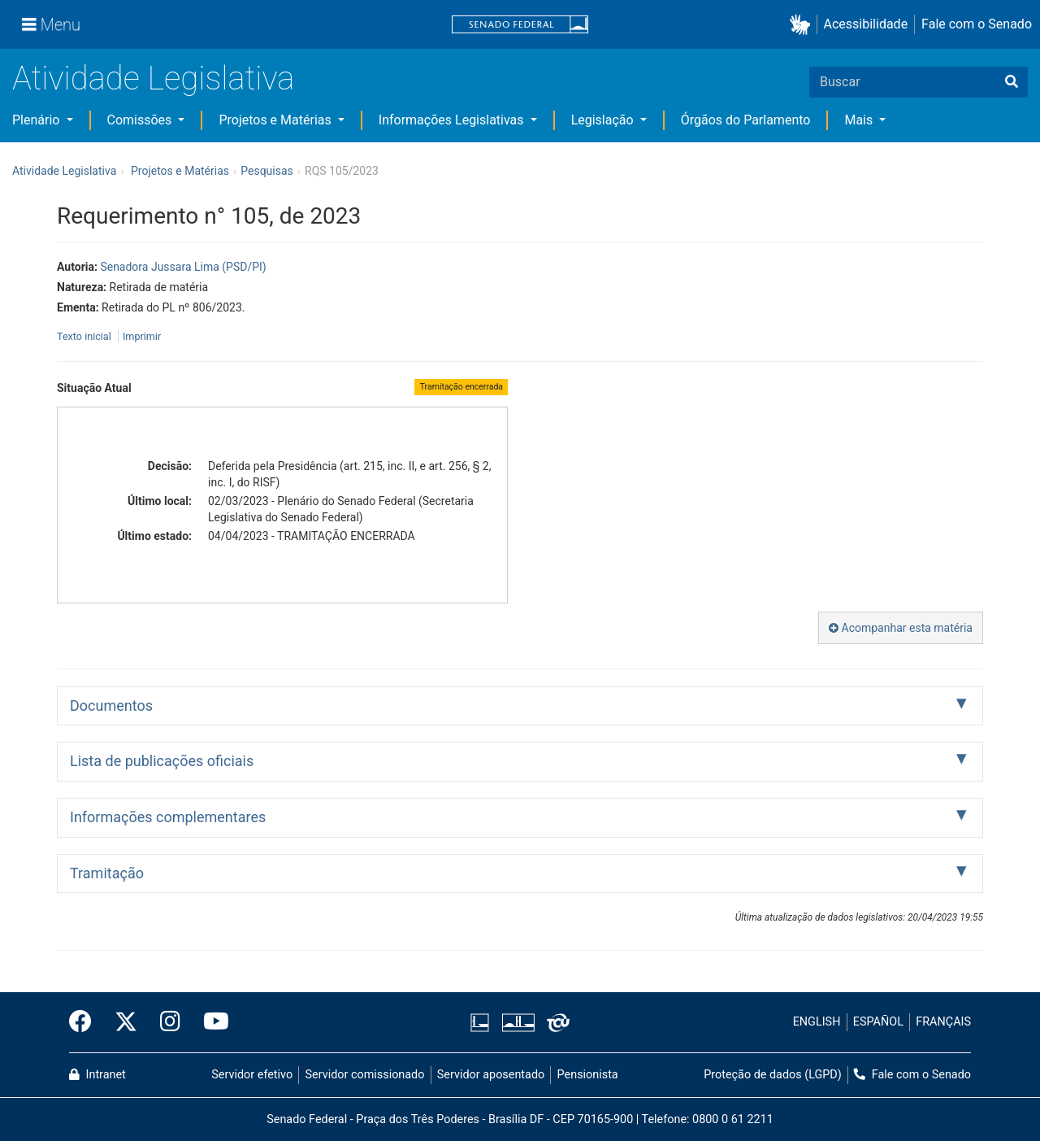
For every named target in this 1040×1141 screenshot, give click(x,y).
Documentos (111, 705)
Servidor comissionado (365, 1075)
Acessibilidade (866, 24)
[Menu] (51, 24)
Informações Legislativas (453, 120)
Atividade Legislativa (153, 78)
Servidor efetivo (251, 1075)
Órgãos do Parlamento (746, 120)
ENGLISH (817, 1022)
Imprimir (142, 336)
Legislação (604, 120)
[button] (803, 25)
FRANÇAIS (943, 1022)
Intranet (97, 1075)
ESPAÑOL (878, 1022)
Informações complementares (168, 816)
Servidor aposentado (490, 1075)
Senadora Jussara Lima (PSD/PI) (183, 266)
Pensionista (587, 1075)
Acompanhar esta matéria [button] (901, 627)
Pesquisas (266, 170)
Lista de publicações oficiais (162, 760)
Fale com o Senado (976, 24)
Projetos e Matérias (276, 120)
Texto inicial (85, 336)
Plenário (37, 120)
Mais (860, 120)
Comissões (141, 120)
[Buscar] (1011, 82)
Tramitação (107, 873)
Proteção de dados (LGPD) (773, 1075)
